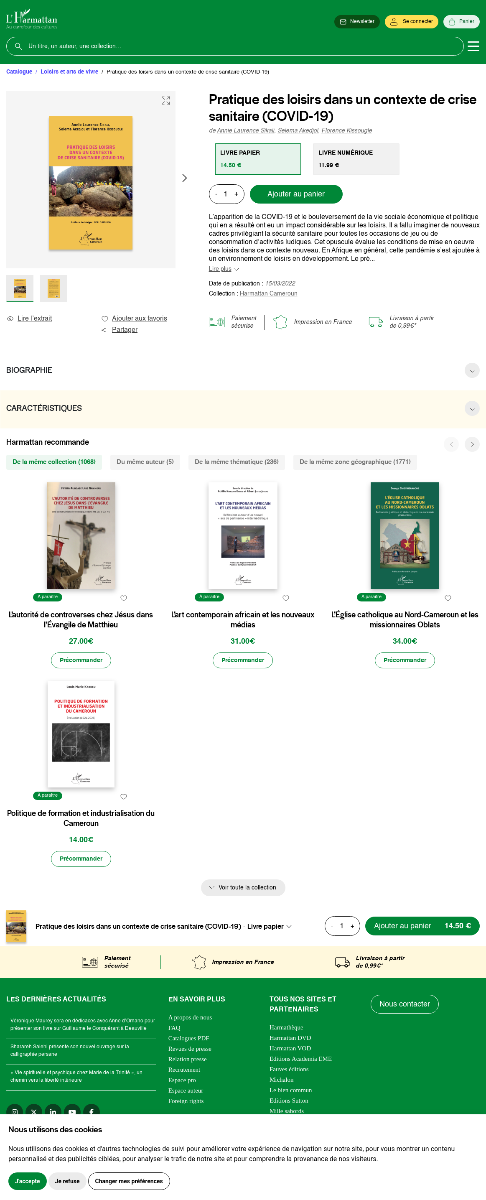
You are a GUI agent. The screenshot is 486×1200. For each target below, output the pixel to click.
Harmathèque (286, 1027)
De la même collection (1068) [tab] (54, 462)
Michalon (282, 1079)
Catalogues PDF (188, 1038)
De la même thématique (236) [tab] (237, 462)
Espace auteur (186, 1090)
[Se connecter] (411, 21)
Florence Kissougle (346, 131)
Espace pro (182, 1080)
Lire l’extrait (29, 319)
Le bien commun (291, 1090)
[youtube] (72, 1112)
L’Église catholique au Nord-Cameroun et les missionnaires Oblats (404, 620)
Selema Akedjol (297, 131)
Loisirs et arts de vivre (69, 72)
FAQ (174, 1027)
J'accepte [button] (27, 1181)
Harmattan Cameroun (269, 294)
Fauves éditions (289, 1069)
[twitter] (33, 1112)
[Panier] (461, 21)
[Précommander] (81, 660)
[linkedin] (53, 1112)
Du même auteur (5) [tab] (145, 462)
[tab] (258, 159)
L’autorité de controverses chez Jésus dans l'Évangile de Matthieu (81, 620)
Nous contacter (404, 1004)
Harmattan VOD (290, 1048)
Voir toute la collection (247, 888)
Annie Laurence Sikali (245, 131)
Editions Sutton (289, 1100)
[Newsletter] (357, 21)
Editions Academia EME (301, 1058)
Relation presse (187, 1059)
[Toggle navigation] (473, 46)
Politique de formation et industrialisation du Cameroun (81, 818)
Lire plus (220, 269)
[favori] (124, 598)
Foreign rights (186, 1101)
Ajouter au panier (296, 194)
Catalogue (19, 72)
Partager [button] (119, 330)
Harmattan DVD (290, 1037)
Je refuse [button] (67, 1181)
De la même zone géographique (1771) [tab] (355, 462)
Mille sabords (287, 1111)
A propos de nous (190, 1017)
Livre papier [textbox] (265, 926)
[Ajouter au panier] (422, 926)
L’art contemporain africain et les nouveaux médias (242, 620)
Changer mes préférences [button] (129, 1181)
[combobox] (272, 926)
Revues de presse (189, 1048)
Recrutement (184, 1069)
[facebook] (91, 1112)
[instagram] (14, 1112)
